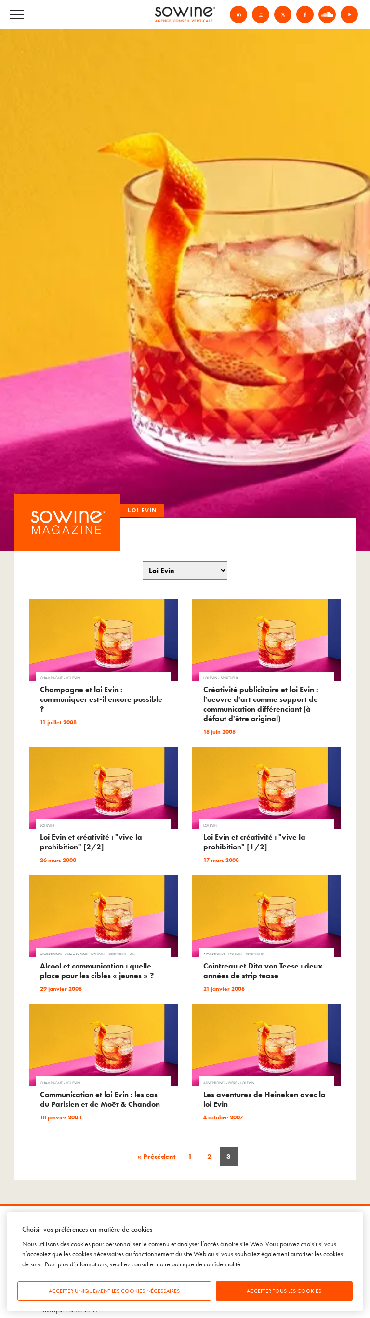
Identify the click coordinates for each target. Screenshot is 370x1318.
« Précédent (156, 1156)
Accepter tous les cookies (284, 1291)
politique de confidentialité (206, 1264)
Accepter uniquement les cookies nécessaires (114, 1291)
